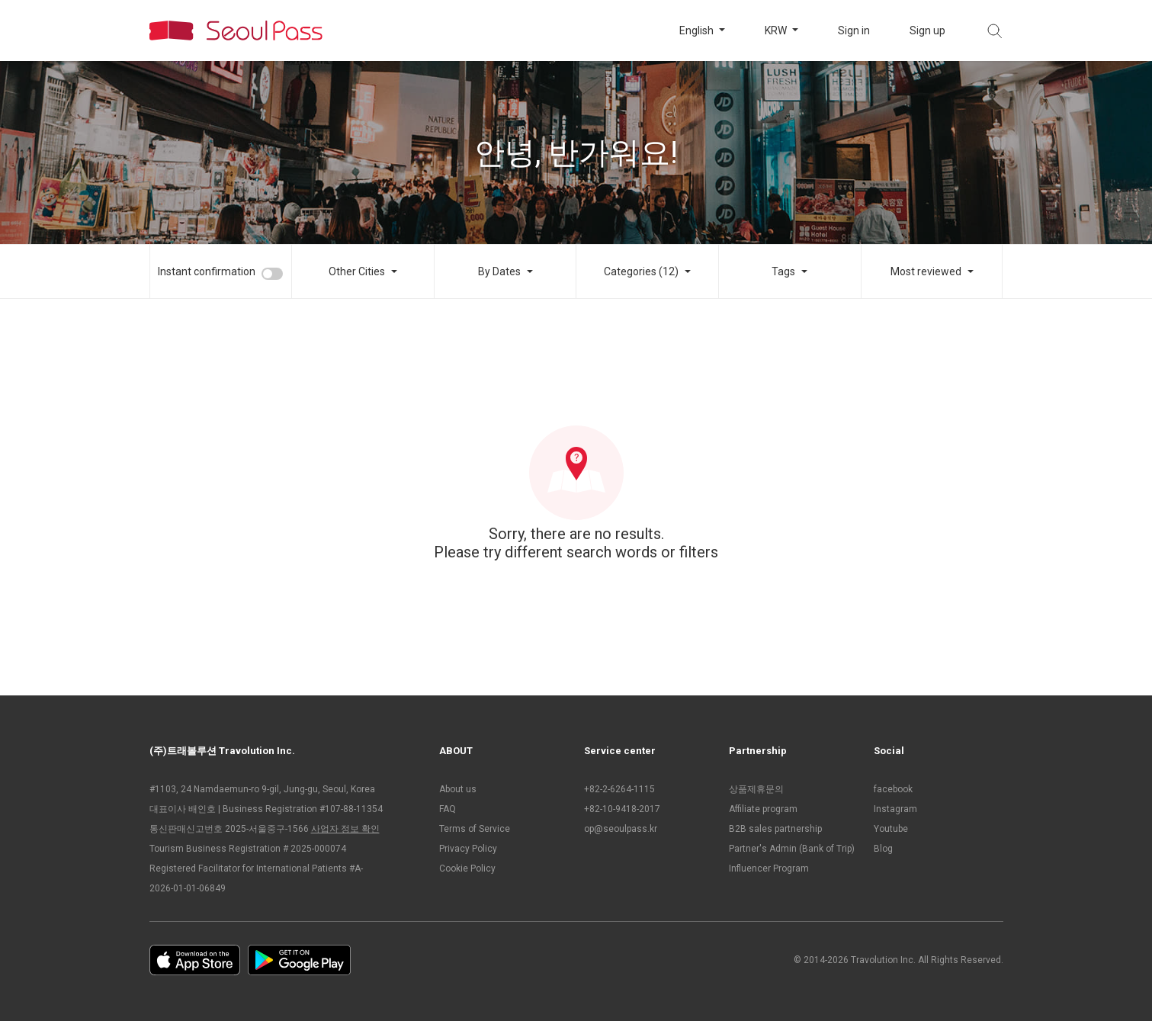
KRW (777, 30)
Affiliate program (763, 809)
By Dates (499, 271)
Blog (883, 848)
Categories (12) (641, 271)
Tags (783, 271)
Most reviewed (925, 271)
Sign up (927, 30)
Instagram (895, 809)
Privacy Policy (468, 848)
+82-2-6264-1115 (619, 789)
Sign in (854, 30)
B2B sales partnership (775, 829)
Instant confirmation (206, 271)
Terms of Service (474, 829)
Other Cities (357, 271)
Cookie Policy (467, 868)
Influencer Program (769, 868)
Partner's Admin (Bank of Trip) (792, 848)
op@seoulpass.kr (620, 829)
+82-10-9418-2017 (622, 809)
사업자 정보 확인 (345, 829)
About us (458, 789)
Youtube (891, 829)
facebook (893, 789)
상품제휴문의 (756, 789)
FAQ (447, 809)
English (697, 30)
